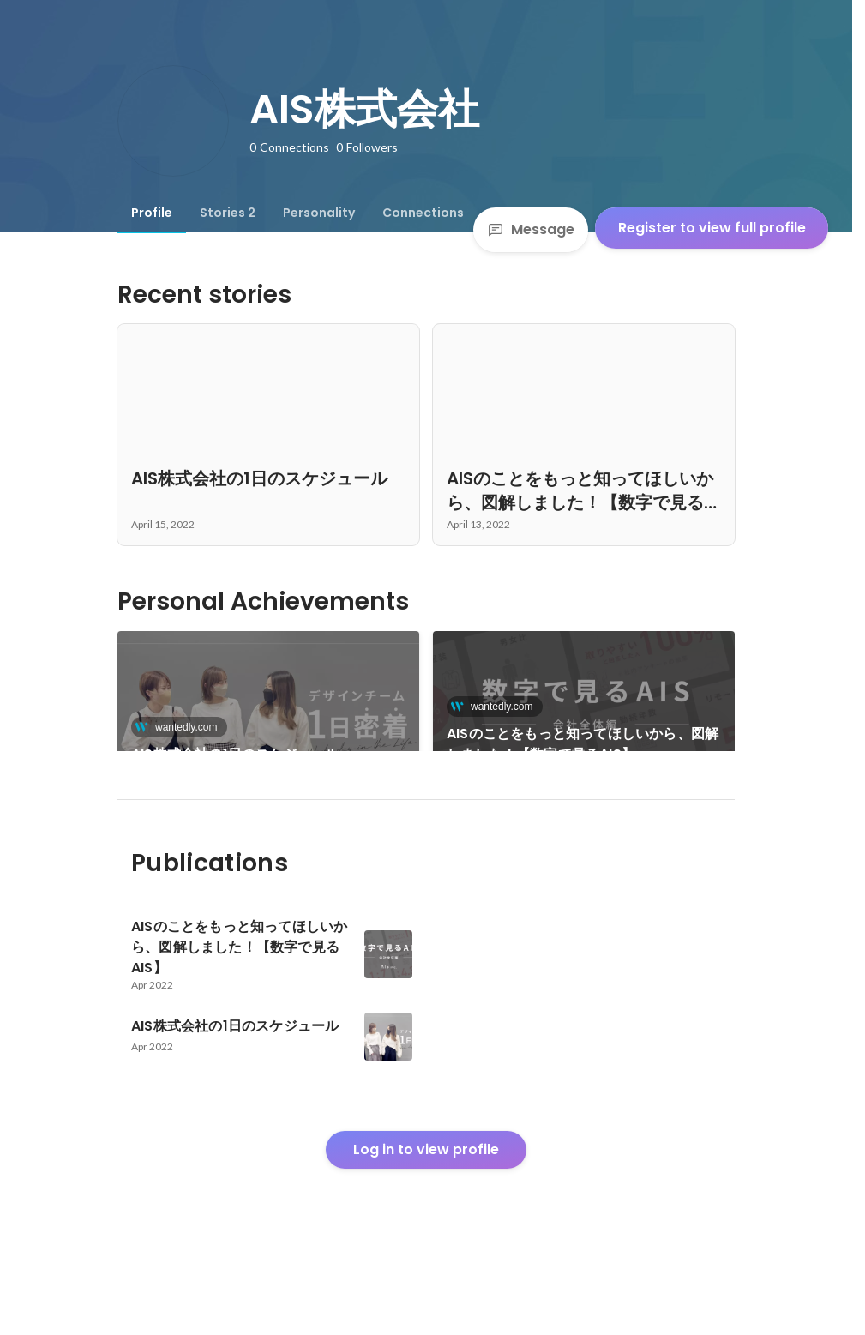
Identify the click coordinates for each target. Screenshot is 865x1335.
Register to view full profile (712, 228)
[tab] (151, 212)
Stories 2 (227, 212)
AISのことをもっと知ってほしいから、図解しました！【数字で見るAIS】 (582, 744)
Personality (319, 212)
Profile (151, 212)
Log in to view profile (426, 1208)
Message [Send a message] (530, 229)
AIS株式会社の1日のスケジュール (235, 754)
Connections (423, 212)
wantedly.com (181, 727)
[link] (268, 713)
